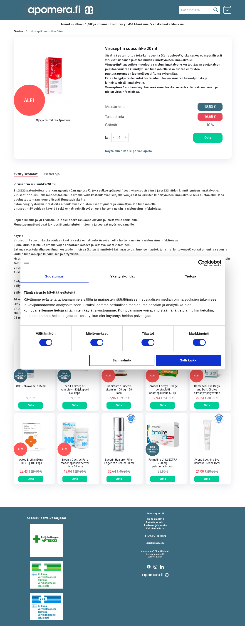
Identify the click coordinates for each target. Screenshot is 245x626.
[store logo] (60, 10)
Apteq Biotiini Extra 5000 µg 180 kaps (31, 461)
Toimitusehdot (155, 522)
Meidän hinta (115, 107)
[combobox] (194, 10)
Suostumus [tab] (54, 276)
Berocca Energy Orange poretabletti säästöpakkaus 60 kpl (163, 390)
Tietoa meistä (155, 518)
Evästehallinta (155, 528)
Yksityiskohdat (26, 174)
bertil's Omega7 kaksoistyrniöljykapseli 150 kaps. (75, 390)
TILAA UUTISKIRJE (155, 535)
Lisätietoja (51, 174)
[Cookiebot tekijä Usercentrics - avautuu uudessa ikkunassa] (201, 263)
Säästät (111, 125)
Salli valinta (121, 360)
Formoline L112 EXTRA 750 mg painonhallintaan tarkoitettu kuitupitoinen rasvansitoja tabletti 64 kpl (163, 463)
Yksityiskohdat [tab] (122, 276)
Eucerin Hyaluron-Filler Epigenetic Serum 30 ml (119, 461)
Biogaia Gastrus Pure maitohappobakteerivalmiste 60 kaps (75, 463)
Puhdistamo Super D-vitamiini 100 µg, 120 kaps (119, 390)
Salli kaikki (189, 360)
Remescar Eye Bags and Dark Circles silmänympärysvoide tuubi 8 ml (207, 390)
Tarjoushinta (114, 117)
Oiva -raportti (155, 513)
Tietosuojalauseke (155, 525)
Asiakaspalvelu (155, 543)
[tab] (28, 173)
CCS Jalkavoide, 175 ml (31, 386)
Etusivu (18, 31)
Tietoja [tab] (190, 276)
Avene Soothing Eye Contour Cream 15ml (207, 461)
